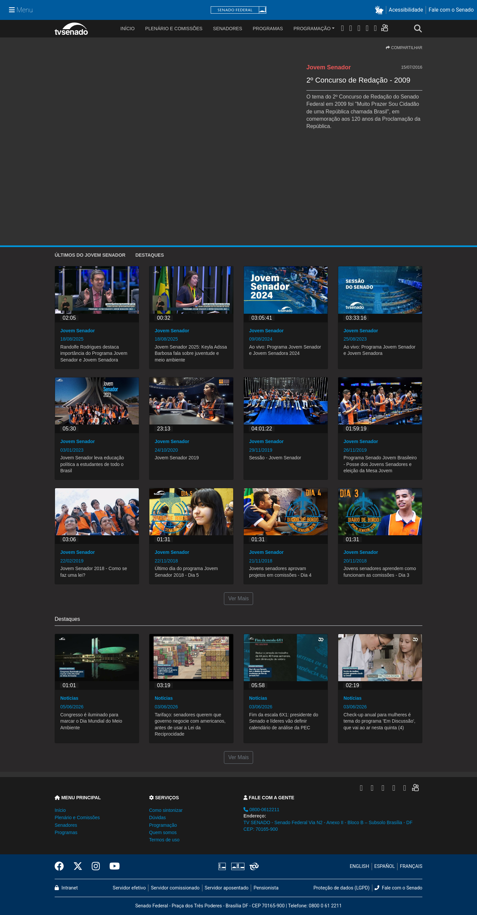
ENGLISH (359, 866)
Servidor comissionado (175, 888)
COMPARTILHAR (404, 47)
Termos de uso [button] (164, 839)
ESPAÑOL (384, 866)
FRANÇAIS (411, 866)
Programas (268, 28)
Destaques (149, 255)
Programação (312, 28)
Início (60, 810)
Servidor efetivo (129, 888)
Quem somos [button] (163, 832)
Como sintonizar (166, 810)
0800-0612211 (261, 809)
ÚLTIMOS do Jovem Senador (90, 255)
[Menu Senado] (20, 10)
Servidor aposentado (226, 888)
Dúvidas (157, 817)
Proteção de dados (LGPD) (341, 888)
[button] (380, 10)
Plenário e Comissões (173, 28)
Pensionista (266, 888)
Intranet (66, 888)
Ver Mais (238, 598)
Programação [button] (163, 825)
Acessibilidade (406, 10)
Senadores (227, 28)
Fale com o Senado (451, 10)
